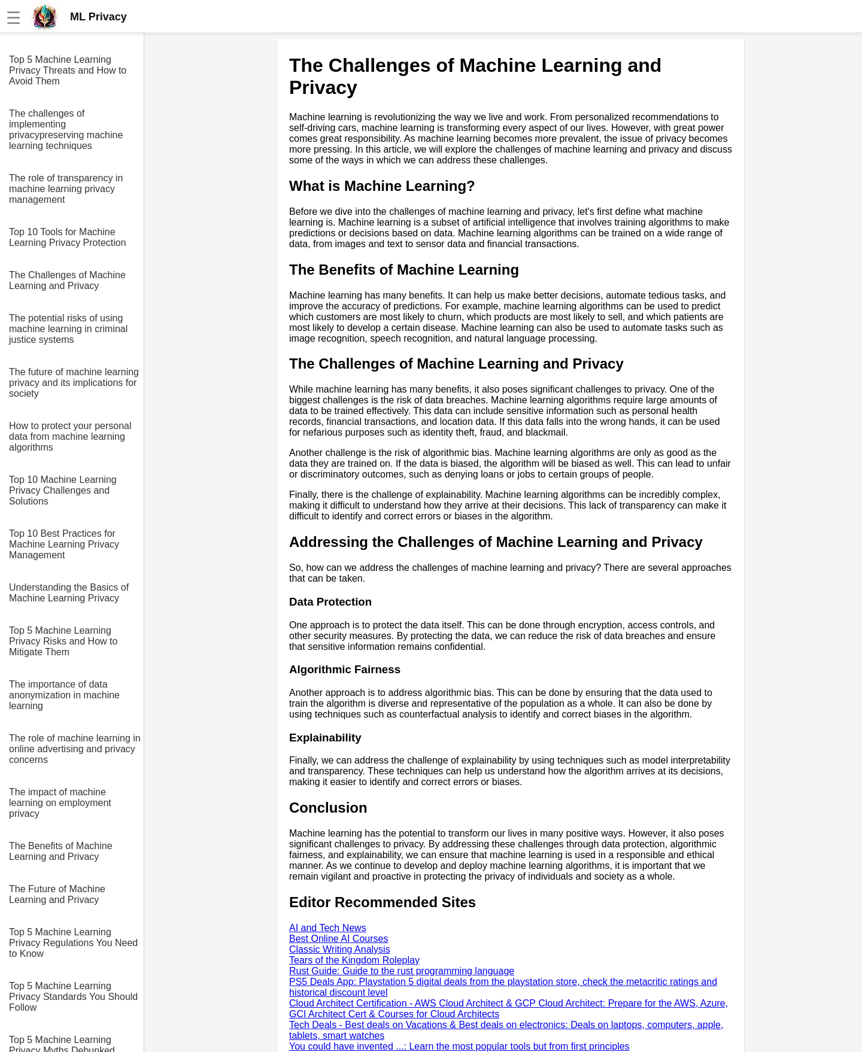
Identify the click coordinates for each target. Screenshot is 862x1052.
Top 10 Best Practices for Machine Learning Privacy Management (64, 544)
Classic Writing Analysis (339, 949)
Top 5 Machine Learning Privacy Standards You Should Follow (73, 997)
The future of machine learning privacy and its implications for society (74, 383)
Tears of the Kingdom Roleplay (354, 960)
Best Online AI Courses (338, 939)
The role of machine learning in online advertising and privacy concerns (75, 749)
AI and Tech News (327, 928)
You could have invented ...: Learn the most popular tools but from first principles (459, 1046)
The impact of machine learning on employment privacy (60, 803)
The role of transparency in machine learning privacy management (66, 189)
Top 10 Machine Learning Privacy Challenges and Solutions (63, 490)
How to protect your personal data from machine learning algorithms (70, 436)
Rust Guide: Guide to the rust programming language (401, 971)
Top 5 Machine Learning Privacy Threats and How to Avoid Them (67, 70)
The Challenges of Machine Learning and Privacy (67, 280)
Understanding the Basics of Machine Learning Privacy (69, 592)
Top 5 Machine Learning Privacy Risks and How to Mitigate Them (63, 641)
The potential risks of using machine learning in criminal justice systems (68, 329)
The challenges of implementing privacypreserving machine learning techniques (66, 129)
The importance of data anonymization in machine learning (64, 695)
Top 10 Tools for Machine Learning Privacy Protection (67, 237)
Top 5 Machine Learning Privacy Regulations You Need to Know (73, 943)
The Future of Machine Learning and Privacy (57, 894)
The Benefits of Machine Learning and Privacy (61, 851)
